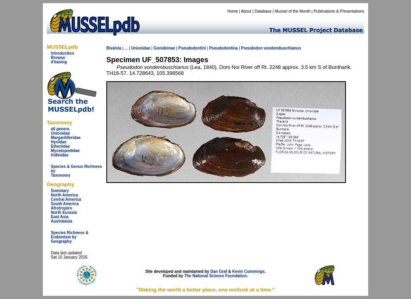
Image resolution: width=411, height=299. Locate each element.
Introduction (62, 53)
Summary (60, 191)
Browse (58, 57)
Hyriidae (58, 142)
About (246, 11)
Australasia (61, 221)
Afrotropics (61, 208)
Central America (66, 199)
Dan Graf (218, 271)
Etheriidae (60, 146)
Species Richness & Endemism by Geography (69, 237)
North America (64, 195)
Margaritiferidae (66, 137)
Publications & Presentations (339, 11)
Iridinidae (59, 155)
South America (65, 204)
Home (232, 11)
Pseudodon (252, 48)
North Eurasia (64, 212)
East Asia (60, 217)
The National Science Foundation (215, 276)
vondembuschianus (282, 48)
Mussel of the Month (293, 11)
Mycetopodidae (65, 151)
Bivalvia (113, 48)
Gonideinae (164, 48)
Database (263, 11)
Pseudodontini (192, 48)
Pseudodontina (223, 48)
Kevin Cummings (248, 271)
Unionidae (60, 133)
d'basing (59, 62)
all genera (60, 129)
